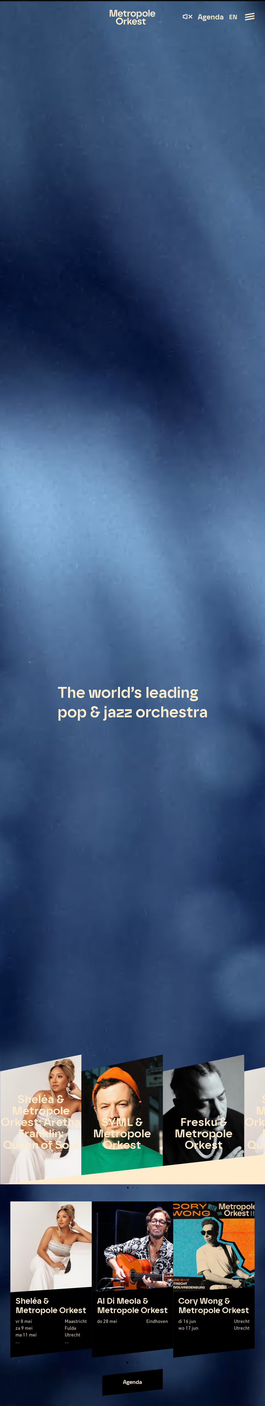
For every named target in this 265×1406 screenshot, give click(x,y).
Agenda (211, 17)
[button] (128, 1187)
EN (233, 17)
